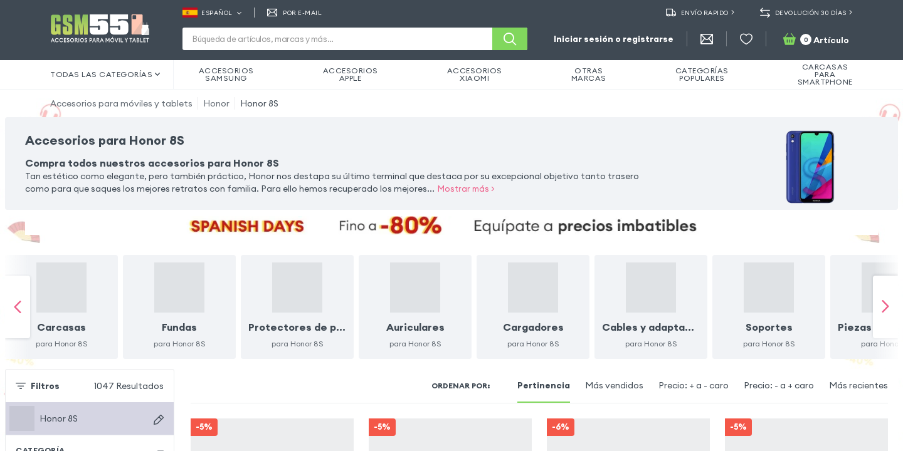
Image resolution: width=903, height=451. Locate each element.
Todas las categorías (105, 74)
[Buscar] (509, 39)
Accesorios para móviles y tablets (121, 103)
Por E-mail (294, 13)
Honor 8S (259, 103)
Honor (216, 103)
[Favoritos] (746, 39)
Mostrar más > (466, 189)
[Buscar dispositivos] (159, 401)
